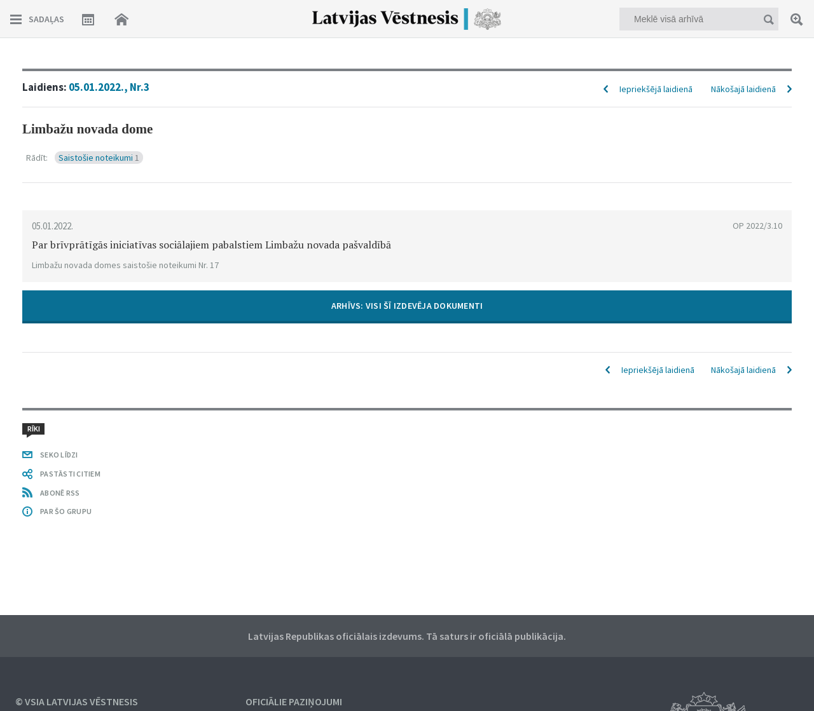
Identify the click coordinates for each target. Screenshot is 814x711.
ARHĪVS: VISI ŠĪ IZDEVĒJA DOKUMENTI (407, 305)
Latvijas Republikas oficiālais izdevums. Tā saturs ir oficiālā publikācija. (407, 636)
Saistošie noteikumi (99, 157)
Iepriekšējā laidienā (656, 89)
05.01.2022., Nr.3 (109, 87)
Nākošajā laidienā (743, 89)
